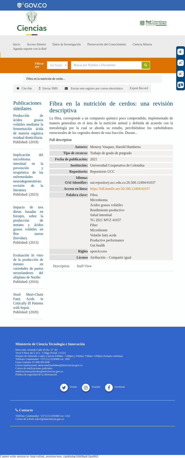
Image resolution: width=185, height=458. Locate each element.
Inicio (16, 44)
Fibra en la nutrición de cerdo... (45, 78)
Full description (60, 140)
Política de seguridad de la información (36, 374)
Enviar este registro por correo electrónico (94, 88)
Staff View (84, 266)
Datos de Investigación (66, 44)
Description (61, 266)
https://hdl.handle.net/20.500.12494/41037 (120, 189)
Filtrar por (39, 65)
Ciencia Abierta (142, 44)
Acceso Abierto (36, 44)
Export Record (139, 88)
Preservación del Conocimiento (106, 44)
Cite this (24, 88)
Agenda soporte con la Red (29, 48)
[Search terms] (103, 65)
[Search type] (57, 65)
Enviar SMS (48, 88)
